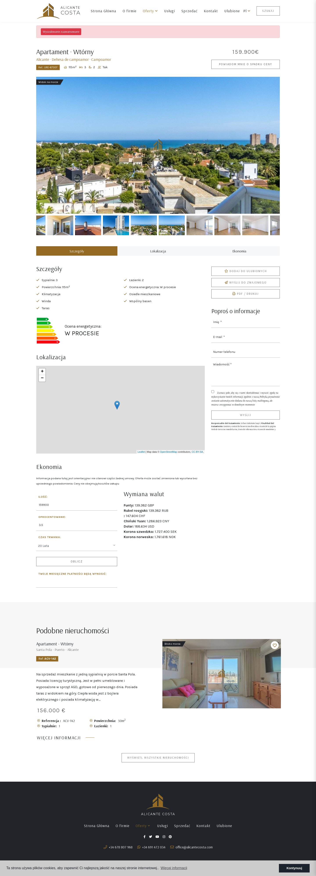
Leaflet (141, 456)
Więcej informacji (59, 742)
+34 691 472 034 (151, 851)
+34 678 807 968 (118, 851)
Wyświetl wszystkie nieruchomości (158, 762)
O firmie (129, 11)
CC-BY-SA (197, 456)
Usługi (169, 11)
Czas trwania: (49, 541)
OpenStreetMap (168, 456)
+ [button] (42, 376)
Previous (41, 149)
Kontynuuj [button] (294, 868)
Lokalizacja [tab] (158, 255)
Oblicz (77, 566)
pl (246, 11)
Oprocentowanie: (52, 521)
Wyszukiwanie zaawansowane (61, 32)
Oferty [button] (150, 11)
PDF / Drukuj (245, 298)
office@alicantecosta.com (191, 851)
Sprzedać (189, 11)
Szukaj (268, 11)
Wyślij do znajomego (246, 287)
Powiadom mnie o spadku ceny (245, 66)
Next (274, 149)
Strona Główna (103, 11)
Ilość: (43, 501)
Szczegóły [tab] (77, 255)
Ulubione (232, 11)
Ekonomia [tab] (239, 255)
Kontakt (211, 11)
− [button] (42, 383)
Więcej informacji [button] (174, 868)
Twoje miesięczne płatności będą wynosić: (72, 578)
